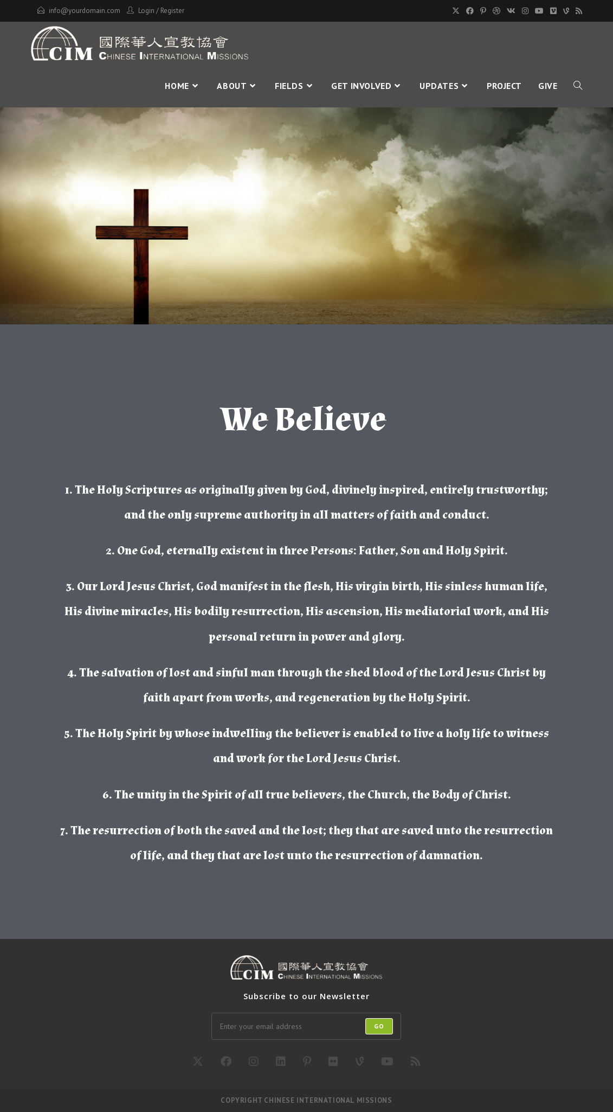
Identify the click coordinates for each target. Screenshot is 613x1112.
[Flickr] (333, 1061)
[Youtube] (539, 10)
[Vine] (566, 10)
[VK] (511, 10)
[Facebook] (470, 10)
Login (146, 10)
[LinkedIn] (280, 1061)
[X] (456, 10)
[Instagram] (525, 10)
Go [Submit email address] (379, 1026)
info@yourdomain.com (84, 10)
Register (172, 10)
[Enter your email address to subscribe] (306, 1026)
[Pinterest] (483, 10)
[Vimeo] (553, 10)
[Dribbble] (496, 10)
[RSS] (577, 10)
